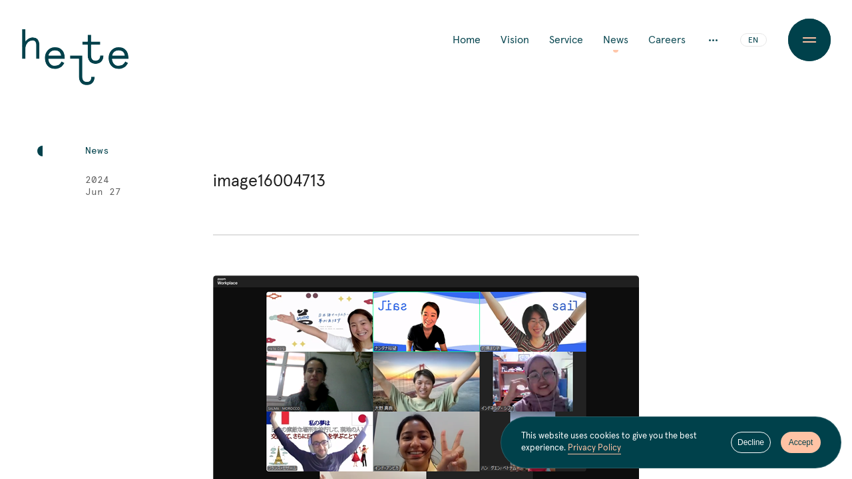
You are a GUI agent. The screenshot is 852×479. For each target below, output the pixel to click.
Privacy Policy (594, 448)
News (615, 40)
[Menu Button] (809, 40)
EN (753, 41)
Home (467, 40)
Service (566, 40)
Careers (667, 40)
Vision (515, 40)
